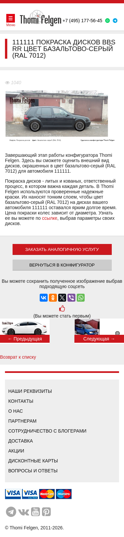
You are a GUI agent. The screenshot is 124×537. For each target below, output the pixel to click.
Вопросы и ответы (33, 470)
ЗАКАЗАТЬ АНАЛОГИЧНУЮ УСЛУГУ (62, 249)
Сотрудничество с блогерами (47, 431)
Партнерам (22, 421)
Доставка (20, 441)
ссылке (49, 218)
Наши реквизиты (30, 391)
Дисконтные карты (33, 460)
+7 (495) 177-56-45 (82, 20)
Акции (16, 450)
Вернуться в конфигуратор (62, 265)
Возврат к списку (18, 357)
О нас (15, 411)
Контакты (20, 401)
